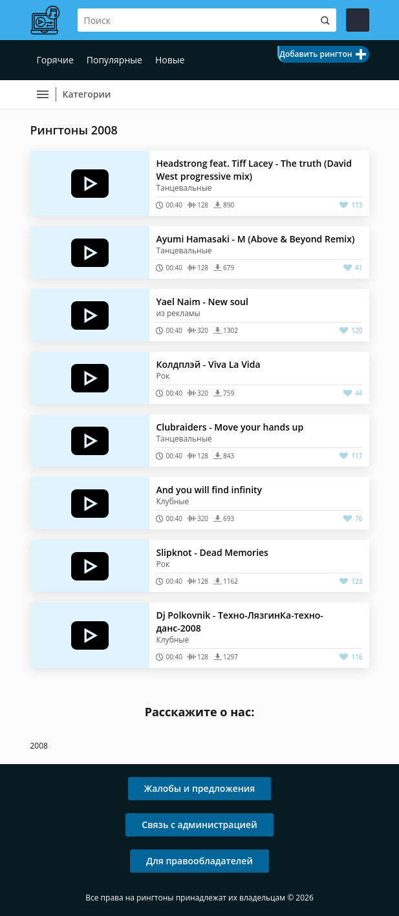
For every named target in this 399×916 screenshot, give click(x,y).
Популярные (114, 60)
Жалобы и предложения (199, 788)
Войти (357, 20)
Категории (87, 94)
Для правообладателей (199, 861)
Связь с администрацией (199, 824)
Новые (169, 60)
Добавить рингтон (315, 53)
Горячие (55, 60)
